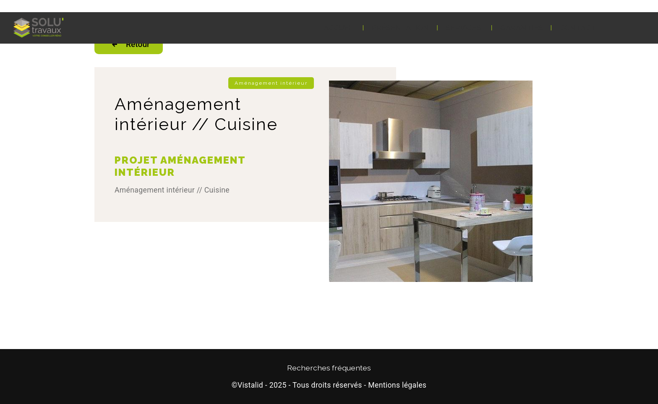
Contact (577, 27)
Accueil (339, 27)
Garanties (521, 27)
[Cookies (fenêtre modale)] (2, 399)
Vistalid (250, 385)
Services (463, 27)
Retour (128, 44)
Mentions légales (397, 385)
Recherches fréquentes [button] (329, 367)
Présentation (400, 27)
